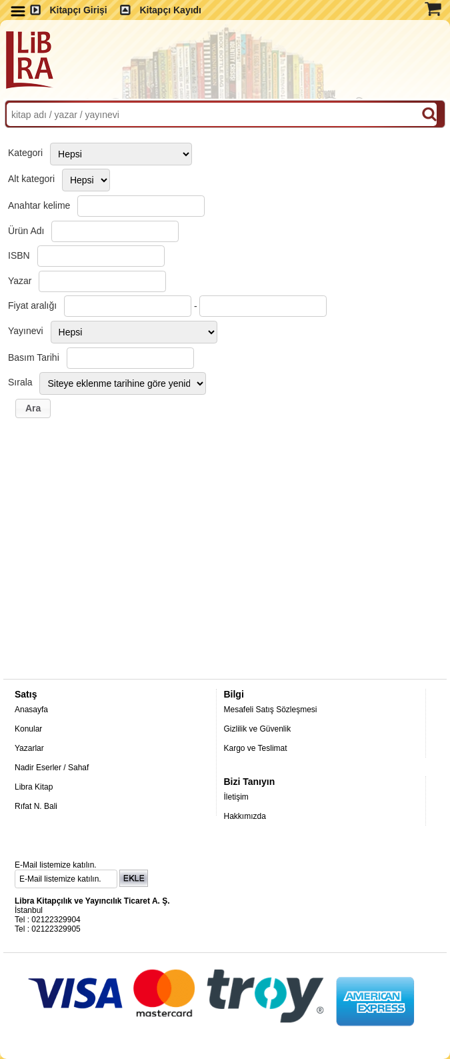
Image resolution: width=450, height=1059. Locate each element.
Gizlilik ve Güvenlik (257, 729)
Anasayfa (31, 709)
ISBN (19, 255)
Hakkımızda (244, 816)
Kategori (25, 152)
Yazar (20, 280)
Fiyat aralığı (32, 305)
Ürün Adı (26, 230)
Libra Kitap (34, 787)
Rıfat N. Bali (36, 806)
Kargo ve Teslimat (255, 748)
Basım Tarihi (33, 357)
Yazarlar (29, 748)
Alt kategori (31, 178)
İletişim (235, 797)
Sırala (20, 382)
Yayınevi (25, 330)
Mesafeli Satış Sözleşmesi (270, 709)
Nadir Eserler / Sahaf (52, 767)
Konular (28, 729)
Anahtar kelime (39, 205)
